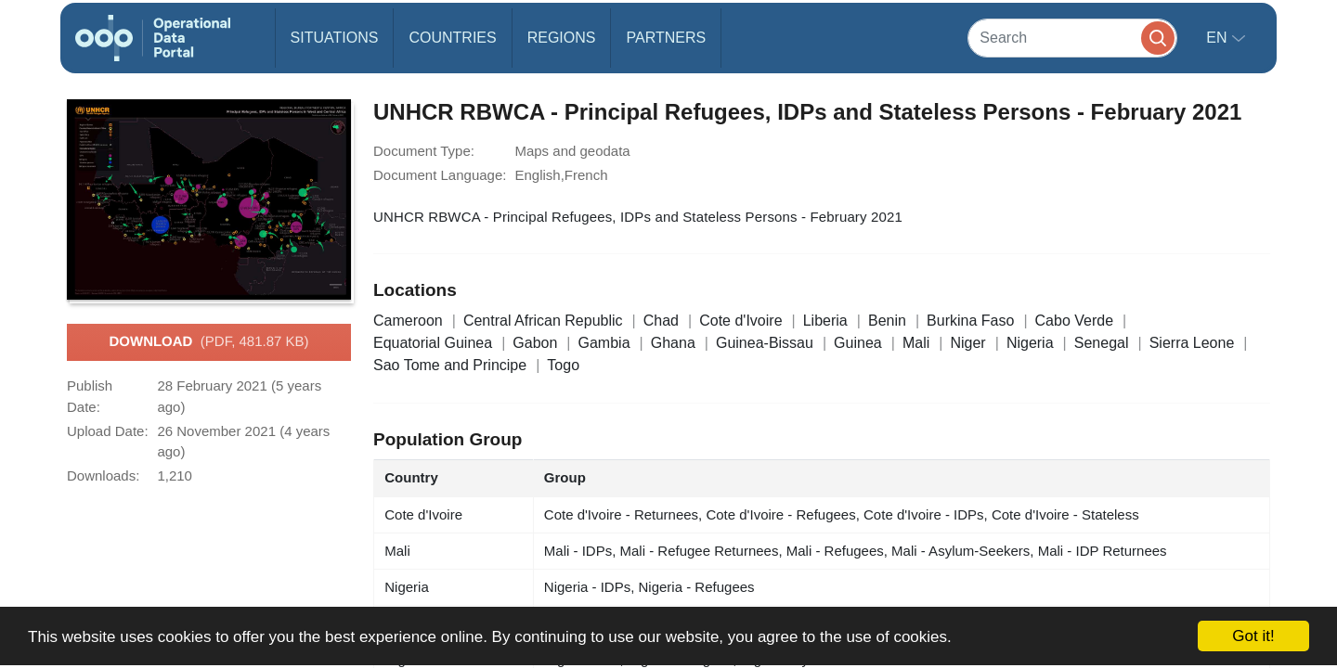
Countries (452, 37)
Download (208, 342)
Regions (561, 37)
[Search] (1072, 38)
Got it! (1253, 636)
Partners (666, 37)
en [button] (1218, 37)
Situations (335, 37)
